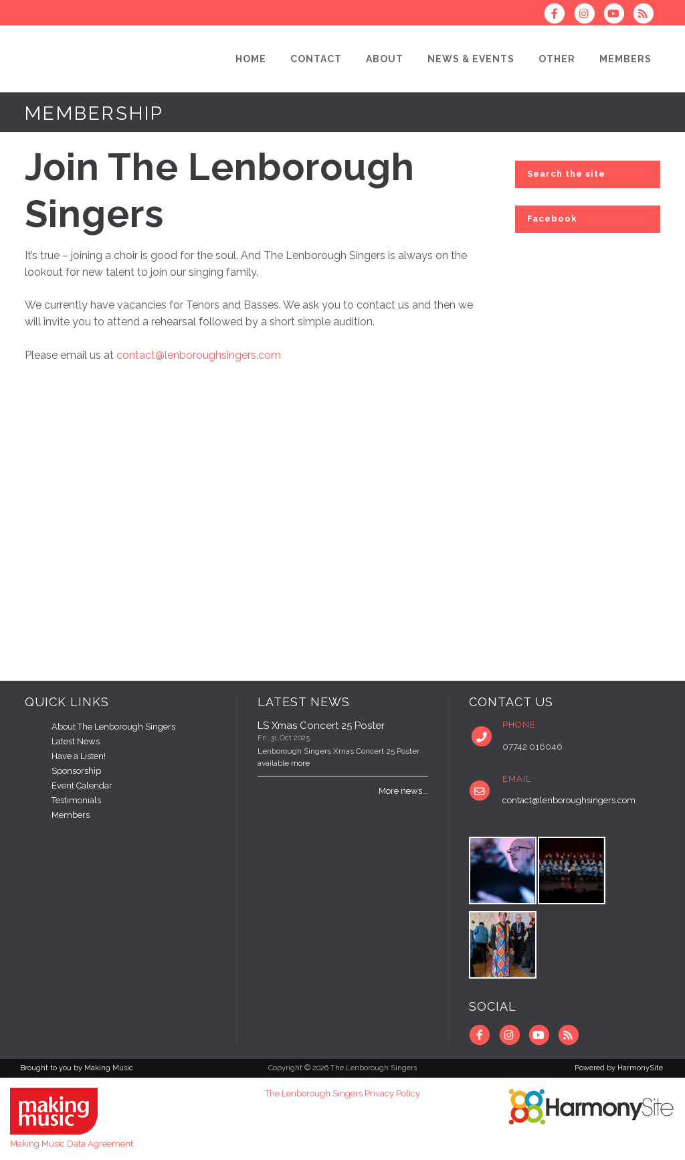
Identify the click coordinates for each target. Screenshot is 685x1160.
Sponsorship (76, 771)
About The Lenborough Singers (113, 727)
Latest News (76, 741)
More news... (403, 791)
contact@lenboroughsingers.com (198, 355)
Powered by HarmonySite (619, 1068)
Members (71, 815)
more (300, 763)
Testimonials (76, 800)
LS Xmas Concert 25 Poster (321, 726)
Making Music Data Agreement (71, 1144)
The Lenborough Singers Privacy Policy (342, 1093)
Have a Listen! (79, 756)
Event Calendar (82, 785)
